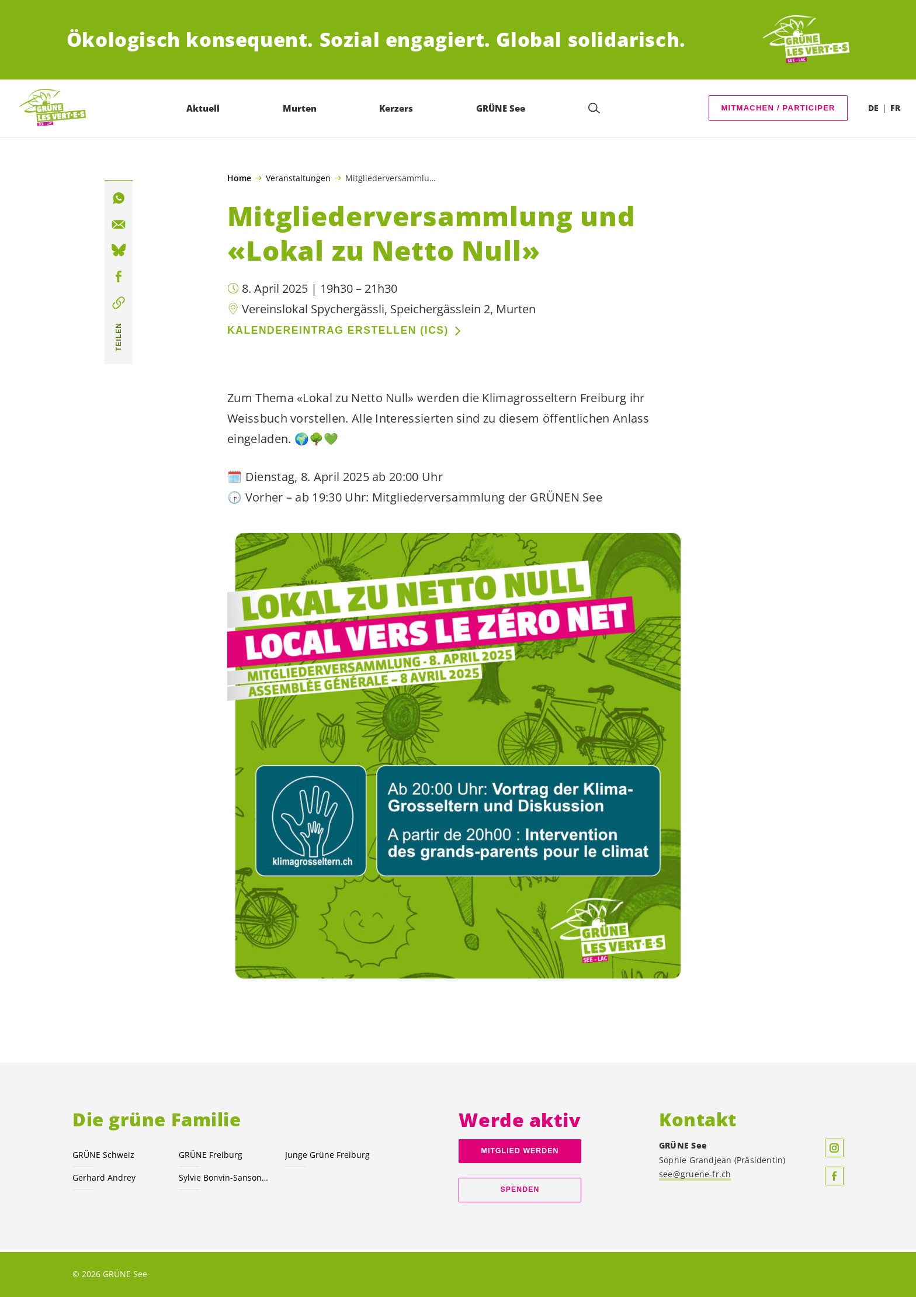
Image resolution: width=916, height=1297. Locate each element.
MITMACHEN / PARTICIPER (778, 107)
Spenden (520, 1189)
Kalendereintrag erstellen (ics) (338, 330)
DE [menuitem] (873, 107)
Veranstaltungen (298, 177)
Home (239, 178)
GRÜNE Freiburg (210, 1154)
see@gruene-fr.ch (695, 1174)
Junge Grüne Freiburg (327, 1154)
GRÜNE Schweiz (103, 1154)
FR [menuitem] (895, 107)
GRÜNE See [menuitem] (501, 108)
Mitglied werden (520, 1151)
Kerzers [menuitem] (397, 108)
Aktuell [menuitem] (203, 108)
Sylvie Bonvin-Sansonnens (225, 1177)
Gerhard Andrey (104, 1177)
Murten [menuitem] (300, 108)
